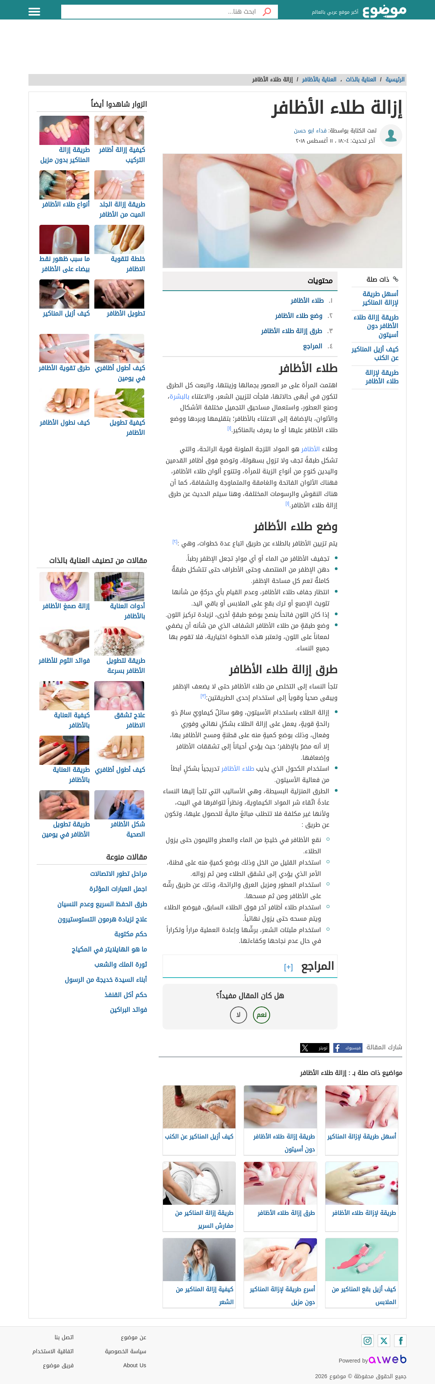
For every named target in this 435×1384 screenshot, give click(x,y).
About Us (134, 1365)
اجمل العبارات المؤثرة (118, 889)
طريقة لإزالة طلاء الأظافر (381, 377)
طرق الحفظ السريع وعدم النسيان (102, 904)
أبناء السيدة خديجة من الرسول (106, 980)
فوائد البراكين (128, 1010)
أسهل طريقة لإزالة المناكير (380, 298)
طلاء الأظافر (237, 769)
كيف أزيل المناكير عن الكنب (375, 353)
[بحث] (267, 12)
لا (238, 1015)
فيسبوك (353, 1048)
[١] (230, 428)
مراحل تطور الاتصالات (118, 874)
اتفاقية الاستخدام (53, 1351)
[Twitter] (384, 1341)
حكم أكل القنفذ (125, 995)
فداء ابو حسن (310, 130)
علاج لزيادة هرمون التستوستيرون (102, 919)
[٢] (175, 541)
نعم (261, 1015)
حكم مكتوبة (130, 934)
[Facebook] (400, 1341)
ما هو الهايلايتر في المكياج (109, 949)
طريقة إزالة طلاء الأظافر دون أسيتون (376, 326)
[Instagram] (367, 1341)
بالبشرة (179, 396)
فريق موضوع (58, 1365)
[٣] (203, 696)
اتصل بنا (64, 1337)
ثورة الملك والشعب (120, 965)
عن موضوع (133, 1337)
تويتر (323, 1048)
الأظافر (310, 449)
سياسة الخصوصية (125, 1351)
